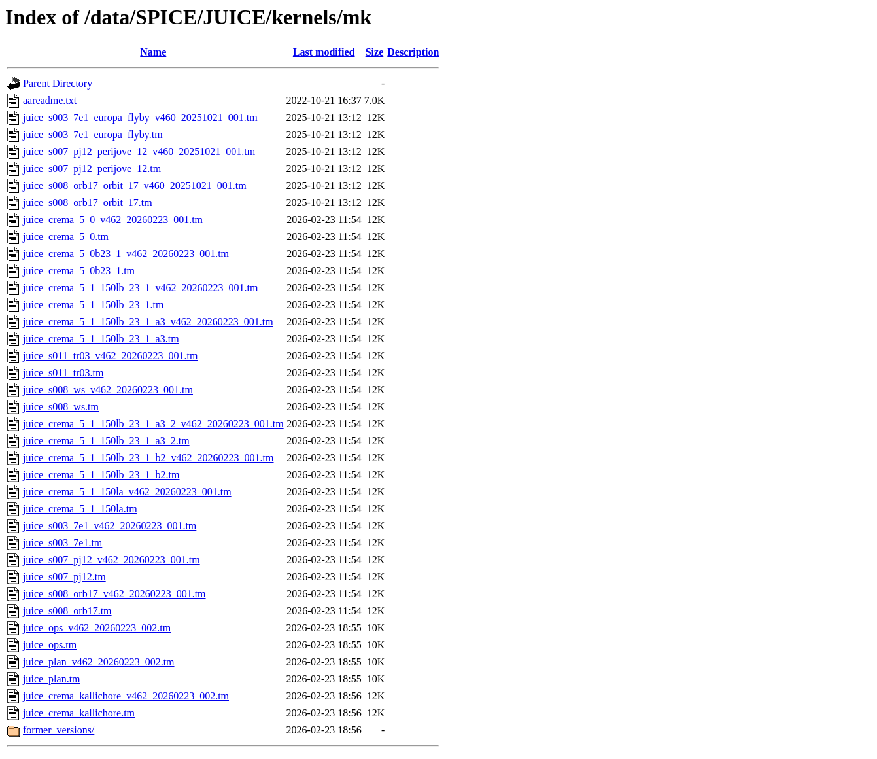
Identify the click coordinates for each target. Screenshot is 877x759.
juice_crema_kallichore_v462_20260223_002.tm (126, 695)
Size (375, 52)
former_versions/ (58, 729)
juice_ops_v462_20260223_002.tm (97, 627)
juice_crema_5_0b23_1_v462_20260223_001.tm (126, 253)
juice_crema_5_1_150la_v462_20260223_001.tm (127, 491)
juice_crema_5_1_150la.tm (80, 508)
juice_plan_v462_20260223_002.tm (99, 661)
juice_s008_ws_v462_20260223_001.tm (108, 389)
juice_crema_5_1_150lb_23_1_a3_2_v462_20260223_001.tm (153, 423)
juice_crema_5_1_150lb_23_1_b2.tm (101, 474)
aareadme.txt (50, 100)
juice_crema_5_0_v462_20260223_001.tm (113, 219)
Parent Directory (57, 83)
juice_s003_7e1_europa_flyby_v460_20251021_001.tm (140, 117)
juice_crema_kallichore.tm (79, 712)
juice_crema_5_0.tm (66, 236)
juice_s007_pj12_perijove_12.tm (92, 168)
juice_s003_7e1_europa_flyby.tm (93, 134)
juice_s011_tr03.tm (63, 372)
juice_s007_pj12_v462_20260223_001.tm (111, 559)
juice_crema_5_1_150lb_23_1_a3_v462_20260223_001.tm (148, 321)
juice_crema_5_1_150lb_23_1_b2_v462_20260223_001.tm (148, 457)
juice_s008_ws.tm (61, 406)
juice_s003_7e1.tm (62, 542)
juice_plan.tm (51, 678)
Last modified (324, 52)
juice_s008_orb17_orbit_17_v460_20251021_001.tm (135, 185)
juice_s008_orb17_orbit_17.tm (87, 202)
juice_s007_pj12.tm (64, 576)
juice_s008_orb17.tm (67, 610)
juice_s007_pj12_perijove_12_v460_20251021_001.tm (139, 151)
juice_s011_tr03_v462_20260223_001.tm (110, 355)
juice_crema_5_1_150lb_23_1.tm (93, 304)
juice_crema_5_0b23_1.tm (79, 270)
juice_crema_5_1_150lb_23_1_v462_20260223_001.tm (140, 287)
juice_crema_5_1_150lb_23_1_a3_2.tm (106, 440)
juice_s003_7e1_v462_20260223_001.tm (109, 525)
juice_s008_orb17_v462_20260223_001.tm (114, 593)
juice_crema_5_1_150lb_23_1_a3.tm (101, 338)
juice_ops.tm (50, 644)
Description (413, 52)
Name (153, 52)
